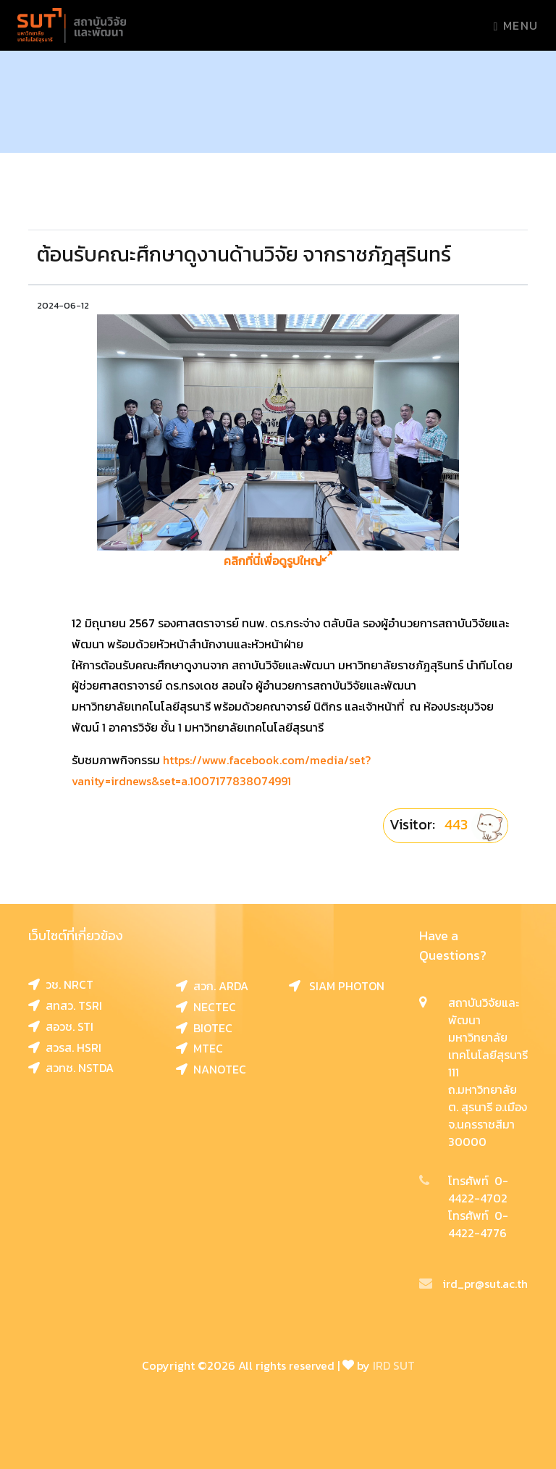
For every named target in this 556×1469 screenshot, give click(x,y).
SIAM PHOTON (336, 986)
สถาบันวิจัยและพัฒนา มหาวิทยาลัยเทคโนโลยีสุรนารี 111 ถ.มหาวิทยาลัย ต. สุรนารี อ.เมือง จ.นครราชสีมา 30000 (488, 1072)
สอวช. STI (60, 1026)
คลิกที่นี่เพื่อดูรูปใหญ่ (278, 561)
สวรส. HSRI (64, 1047)
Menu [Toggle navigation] (516, 25)
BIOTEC (204, 1028)
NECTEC (206, 1007)
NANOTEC (211, 1069)
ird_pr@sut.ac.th (473, 1283)
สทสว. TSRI (65, 1005)
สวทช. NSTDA (71, 1067)
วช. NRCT (60, 984)
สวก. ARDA (212, 986)
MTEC (199, 1048)
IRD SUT (394, 1365)
